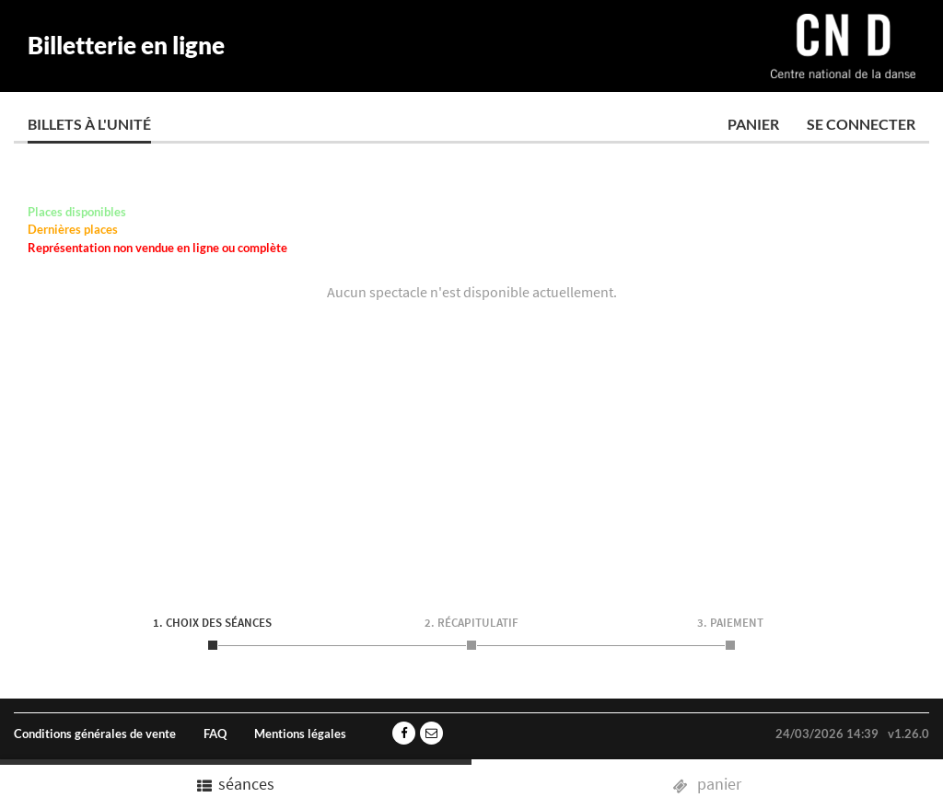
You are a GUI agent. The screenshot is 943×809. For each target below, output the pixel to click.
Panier (753, 124)
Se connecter (861, 124)
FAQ (215, 733)
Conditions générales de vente (95, 733)
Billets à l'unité (89, 124)
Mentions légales (300, 733)
